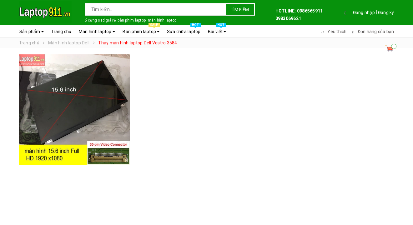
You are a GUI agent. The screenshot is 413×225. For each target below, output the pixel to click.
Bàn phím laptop (141, 30)
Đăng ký (386, 12)
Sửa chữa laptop (184, 30)
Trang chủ (61, 31)
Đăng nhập (364, 12)
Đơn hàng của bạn (372, 31)
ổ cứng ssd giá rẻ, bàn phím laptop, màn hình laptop (131, 20)
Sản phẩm (31, 31)
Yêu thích (333, 31)
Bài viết (217, 30)
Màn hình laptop (97, 31)
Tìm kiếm (240, 9)
